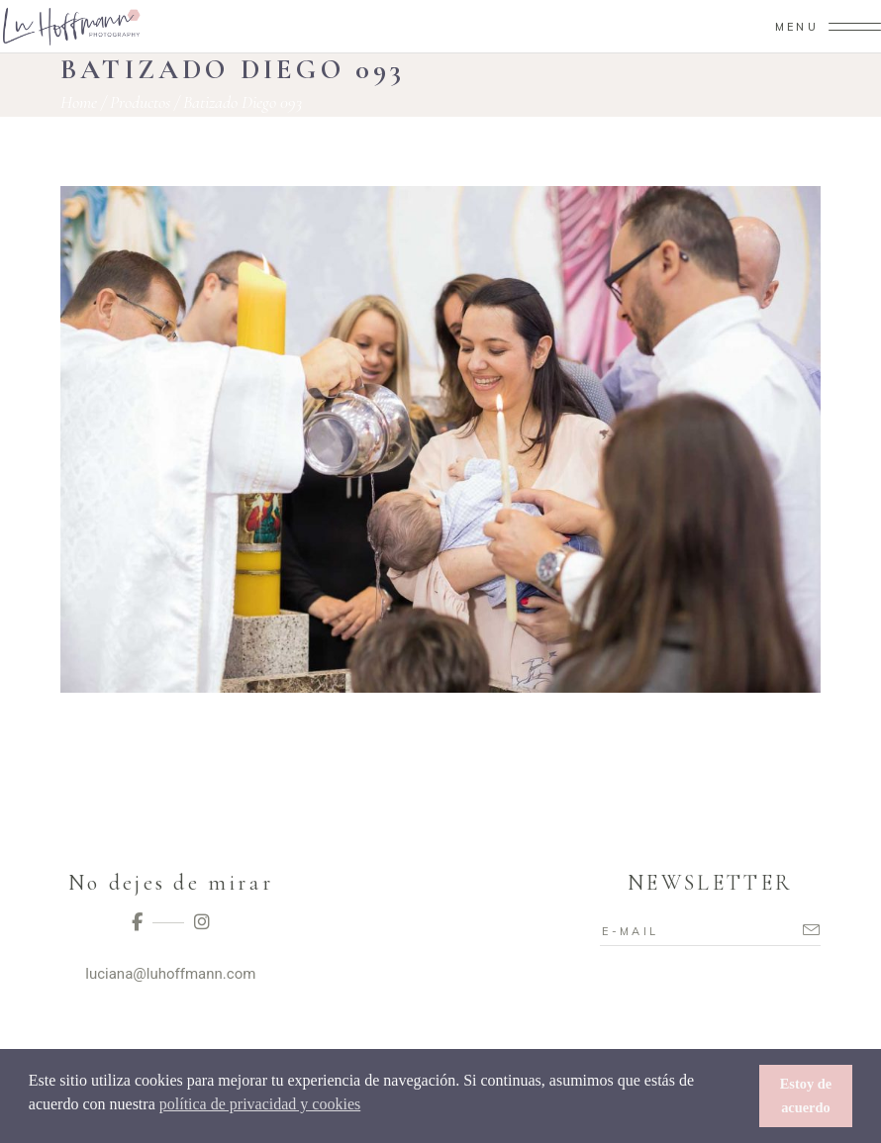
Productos (140, 102)
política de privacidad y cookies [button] (259, 1103)
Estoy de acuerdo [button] (806, 1095)
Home (78, 102)
